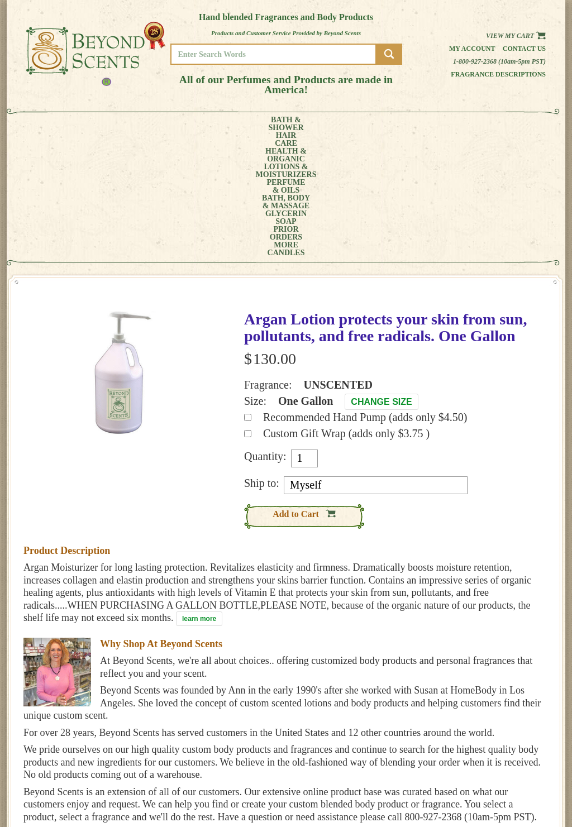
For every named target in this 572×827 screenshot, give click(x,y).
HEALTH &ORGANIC (143, 124)
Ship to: (261, 358)
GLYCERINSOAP (380, 124)
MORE (469, 124)
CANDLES (512, 124)
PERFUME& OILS (268, 124)
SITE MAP (506, 788)
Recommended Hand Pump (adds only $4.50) (365, 292)
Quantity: (265, 331)
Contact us (524, 48)
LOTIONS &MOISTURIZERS (206, 124)
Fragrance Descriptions (498, 74)
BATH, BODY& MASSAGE (323, 124)
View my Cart (516, 36)
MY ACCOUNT (512, 765)
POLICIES (506, 772)
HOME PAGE (510, 757)
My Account (472, 48)
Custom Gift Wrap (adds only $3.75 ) (346, 308)
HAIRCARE (100, 124)
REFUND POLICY (516, 780)
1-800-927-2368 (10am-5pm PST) (499, 61)
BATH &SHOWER (59, 124)
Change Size (381, 276)
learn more (199, 494)
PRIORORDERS (428, 124)
